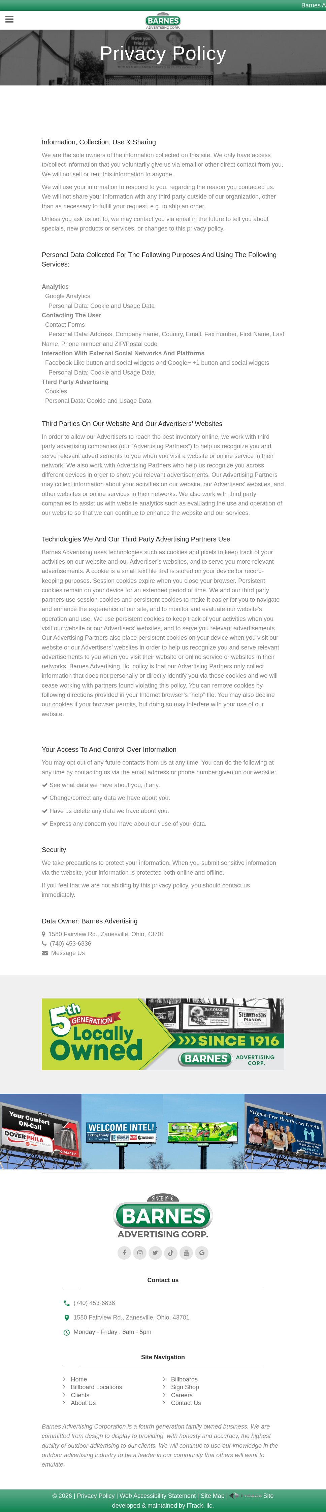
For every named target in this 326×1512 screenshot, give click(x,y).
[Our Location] (43, 934)
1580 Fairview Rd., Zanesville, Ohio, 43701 (132, 1317)
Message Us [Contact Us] (68, 953)
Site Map (213, 1495)
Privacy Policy (96, 1495)
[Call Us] (46, 943)
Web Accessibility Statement (158, 1495)
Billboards (184, 1379)
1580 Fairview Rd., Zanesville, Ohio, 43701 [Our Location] (106, 934)
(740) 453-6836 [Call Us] (70, 943)
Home (79, 1379)
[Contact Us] (46, 953)
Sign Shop (185, 1387)
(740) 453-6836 (94, 1303)
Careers (182, 1395)
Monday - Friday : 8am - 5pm (113, 1332)
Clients (80, 1395)
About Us (83, 1403)
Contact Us (186, 1403)
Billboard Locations (96, 1387)
